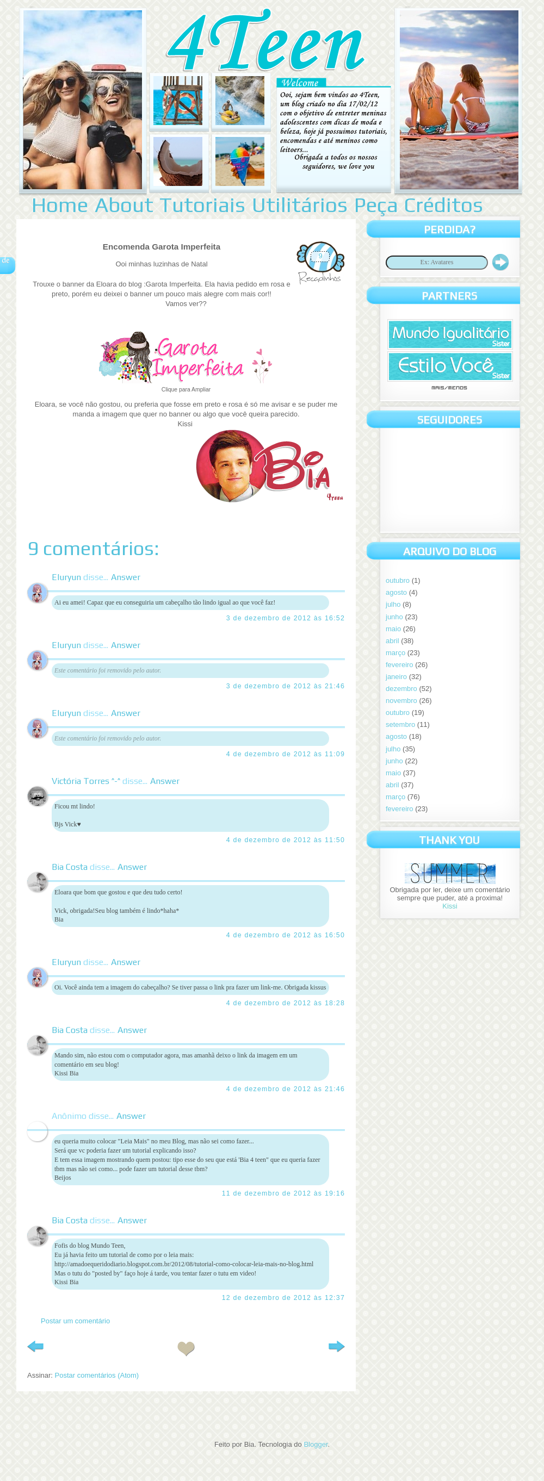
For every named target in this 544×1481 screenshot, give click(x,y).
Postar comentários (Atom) (97, 1375)
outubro (398, 580)
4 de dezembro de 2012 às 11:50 (285, 840)
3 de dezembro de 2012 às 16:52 (285, 618)
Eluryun (66, 577)
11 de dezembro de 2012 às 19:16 (283, 1193)
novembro (401, 700)
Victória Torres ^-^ (86, 781)
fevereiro (399, 665)
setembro (400, 724)
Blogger (315, 1444)
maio (393, 629)
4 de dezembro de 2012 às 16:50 (285, 935)
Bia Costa (70, 867)
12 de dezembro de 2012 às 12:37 (283, 1298)
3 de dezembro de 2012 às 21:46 (285, 686)
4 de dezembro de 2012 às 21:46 (285, 1089)
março (395, 653)
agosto (396, 592)
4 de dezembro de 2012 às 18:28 (285, 1003)
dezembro (401, 689)
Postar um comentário (75, 1321)
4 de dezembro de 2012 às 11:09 (285, 754)
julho (393, 604)
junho (394, 617)
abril (392, 641)
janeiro (396, 677)
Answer (125, 577)
